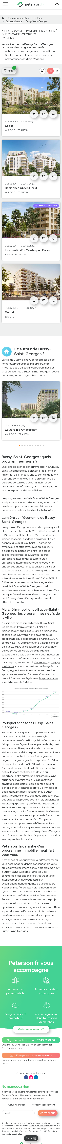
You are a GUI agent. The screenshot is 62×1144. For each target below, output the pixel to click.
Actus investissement (43, 1098)
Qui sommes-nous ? (31, 1023)
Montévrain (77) (15, 419)
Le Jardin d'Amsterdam (21, 423)
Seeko (9, 119)
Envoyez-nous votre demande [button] (31, 1049)
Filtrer (10, 63)
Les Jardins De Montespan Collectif (29, 244)
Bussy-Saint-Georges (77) (21, 115)
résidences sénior (12, 532)
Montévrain (40, 656)
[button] (31, 1034)
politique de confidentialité (40, 1119)
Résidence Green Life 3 (21, 182)
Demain (10, 306)
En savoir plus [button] (15, 1128)
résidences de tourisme (15, 825)
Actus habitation (16, 1098)
